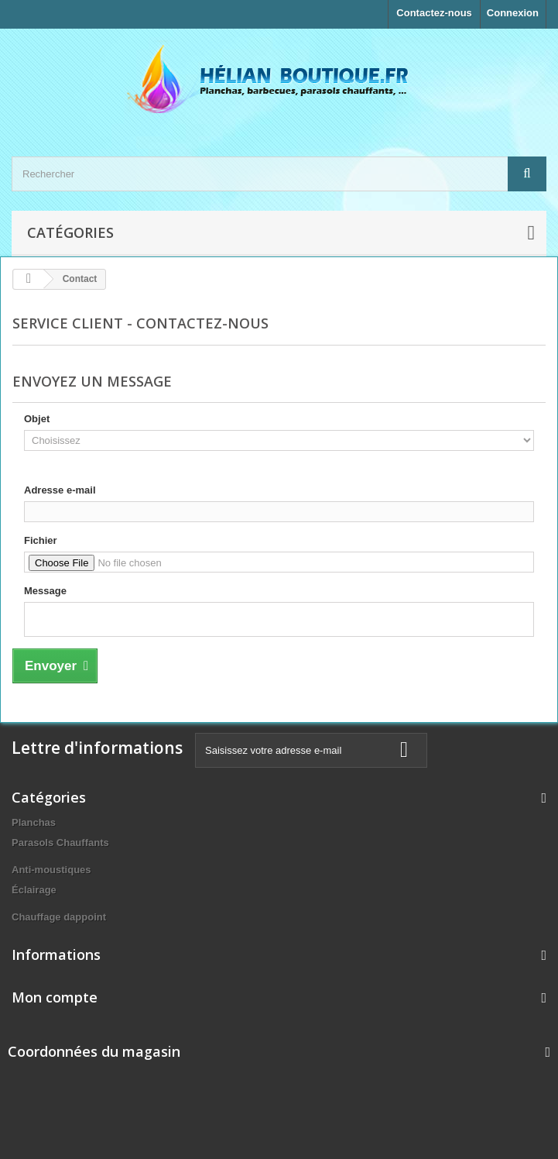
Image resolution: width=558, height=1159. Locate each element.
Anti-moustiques (51, 869)
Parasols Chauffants (60, 842)
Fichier (40, 540)
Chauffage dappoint (59, 917)
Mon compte (55, 997)
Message (45, 591)
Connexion (513, 13)
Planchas (34, 822)
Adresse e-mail (60, 490)
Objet (37, 419)
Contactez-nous (434, 13)
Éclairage (34, 890)
